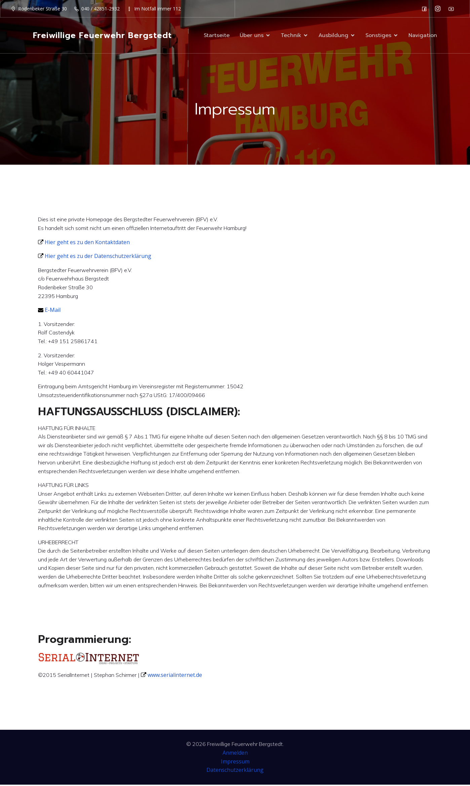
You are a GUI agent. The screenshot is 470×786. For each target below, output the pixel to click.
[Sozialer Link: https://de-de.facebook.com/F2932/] (426, 9)
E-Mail (49, 311)
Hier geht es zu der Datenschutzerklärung (94, 257)
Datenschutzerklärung (235, 771)
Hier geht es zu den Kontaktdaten (84, 243)
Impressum (235, 762)
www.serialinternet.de (171, 676)
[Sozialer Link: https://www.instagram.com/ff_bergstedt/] (439, 9)
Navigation (422, 36)
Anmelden (235, 754)
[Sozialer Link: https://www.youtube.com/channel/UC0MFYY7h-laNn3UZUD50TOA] (453, 9)
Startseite (217, 36)
